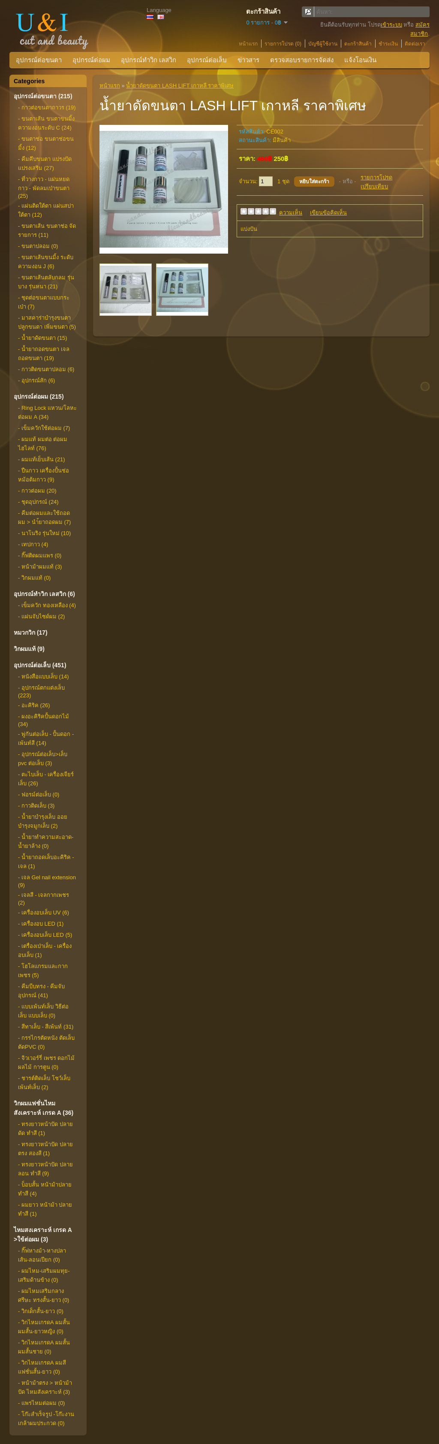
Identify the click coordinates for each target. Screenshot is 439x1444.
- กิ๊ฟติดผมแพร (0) (39, 555)
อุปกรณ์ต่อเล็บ (207, 60)
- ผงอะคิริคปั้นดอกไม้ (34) (43, 720)
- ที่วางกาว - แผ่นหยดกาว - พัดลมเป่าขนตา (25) (44, 187)
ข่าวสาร (248, 60)
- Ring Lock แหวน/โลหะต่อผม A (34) (47, 412)
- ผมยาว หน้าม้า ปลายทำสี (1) (45, 1209)
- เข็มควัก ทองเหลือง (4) (47, 605)
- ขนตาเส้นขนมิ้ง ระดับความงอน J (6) (45, 261)
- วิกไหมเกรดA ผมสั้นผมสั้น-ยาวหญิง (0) (44, 1327)
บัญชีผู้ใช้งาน (322, 44)
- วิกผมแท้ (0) (34, 578)
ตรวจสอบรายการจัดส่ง (302, 60)
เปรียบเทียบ (374, 186)
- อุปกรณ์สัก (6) (36, 380)
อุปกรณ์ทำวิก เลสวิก (148, 60)
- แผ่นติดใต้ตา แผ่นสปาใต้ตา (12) (46, 210)
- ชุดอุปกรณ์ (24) (38, 502)
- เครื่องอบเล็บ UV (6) (43, 912)
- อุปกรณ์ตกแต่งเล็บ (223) (41, 691)
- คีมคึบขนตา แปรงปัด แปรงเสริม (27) (45, 163)
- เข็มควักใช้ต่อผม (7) (44, 428)
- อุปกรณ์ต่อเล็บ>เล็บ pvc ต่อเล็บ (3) (42, 758)
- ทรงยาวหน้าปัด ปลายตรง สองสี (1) (45, 1148)
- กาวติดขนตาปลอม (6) (46, 369)
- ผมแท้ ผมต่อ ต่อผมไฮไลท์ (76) (42, 443)
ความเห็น (290, 212)
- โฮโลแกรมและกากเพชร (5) (43, 970)
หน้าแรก (248, 44)
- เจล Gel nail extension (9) (47, 881)
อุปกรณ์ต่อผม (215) (39, 396)
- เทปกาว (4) (33, 544)
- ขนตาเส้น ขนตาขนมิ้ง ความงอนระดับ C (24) (46, 123)
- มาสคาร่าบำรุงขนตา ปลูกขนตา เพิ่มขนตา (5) (47, 322)
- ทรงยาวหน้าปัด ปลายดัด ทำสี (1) (45, 1128)
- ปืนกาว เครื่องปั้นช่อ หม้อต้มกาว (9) (43, 475)
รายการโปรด (376, 177)
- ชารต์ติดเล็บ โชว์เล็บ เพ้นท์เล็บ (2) (44, 1082)
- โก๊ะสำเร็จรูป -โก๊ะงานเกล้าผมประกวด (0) (46, 1418)
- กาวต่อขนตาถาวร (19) (47, 107)
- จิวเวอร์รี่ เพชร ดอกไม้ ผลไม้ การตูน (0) (46, 1062)
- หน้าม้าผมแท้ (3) (40, 566)
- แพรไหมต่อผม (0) (41, 1403)
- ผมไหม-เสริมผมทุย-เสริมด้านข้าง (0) (44, 1275)
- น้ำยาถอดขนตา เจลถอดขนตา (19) (43, 353)
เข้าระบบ (391, 24)
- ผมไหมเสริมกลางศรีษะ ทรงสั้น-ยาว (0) (43, 1295)
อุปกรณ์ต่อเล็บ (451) (40, 665)
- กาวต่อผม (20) (37, 490)
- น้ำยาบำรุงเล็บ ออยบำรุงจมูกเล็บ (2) (42, 821)
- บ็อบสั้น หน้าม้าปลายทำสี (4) (45, 1189)
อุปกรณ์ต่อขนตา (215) (43, 96)
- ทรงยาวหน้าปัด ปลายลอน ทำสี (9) (45, 1169)
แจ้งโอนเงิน (360, 60)
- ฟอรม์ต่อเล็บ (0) (38, 794)
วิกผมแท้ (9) (29, 648)
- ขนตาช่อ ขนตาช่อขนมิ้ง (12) (46, 143)
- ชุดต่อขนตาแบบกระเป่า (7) (43, 302)
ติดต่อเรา (415, 44)
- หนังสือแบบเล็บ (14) (43, 676)
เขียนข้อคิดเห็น (328, 212)
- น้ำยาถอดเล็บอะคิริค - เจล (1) (46, 861)
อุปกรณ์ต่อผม (91, 60)
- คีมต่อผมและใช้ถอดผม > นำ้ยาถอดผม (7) (44, 517)
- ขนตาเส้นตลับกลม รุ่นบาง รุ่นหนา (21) (46, 282)
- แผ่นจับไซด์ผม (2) (41, 616)
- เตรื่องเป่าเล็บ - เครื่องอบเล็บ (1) (45, 950)
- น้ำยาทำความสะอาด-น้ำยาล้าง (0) (45, 841)
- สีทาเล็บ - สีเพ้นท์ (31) (45, 1026)
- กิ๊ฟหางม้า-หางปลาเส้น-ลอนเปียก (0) (42, 1255)
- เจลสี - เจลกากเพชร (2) (43, 899)
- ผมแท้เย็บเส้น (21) (41, 459)
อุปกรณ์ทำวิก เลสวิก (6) (44, 593)
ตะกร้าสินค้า (358, 44)
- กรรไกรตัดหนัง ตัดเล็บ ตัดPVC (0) (46, 1042)
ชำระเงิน (388, 44)
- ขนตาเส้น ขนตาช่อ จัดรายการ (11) (47, 230)
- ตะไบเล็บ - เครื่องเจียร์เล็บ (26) (46, 779)
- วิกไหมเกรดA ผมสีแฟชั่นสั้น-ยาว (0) (42, 1367)
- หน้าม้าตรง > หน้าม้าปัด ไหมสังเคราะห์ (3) (45, 1387)
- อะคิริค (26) (34, 705)
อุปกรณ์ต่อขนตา (39, 60)
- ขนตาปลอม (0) (38, 246)
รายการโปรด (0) (283, 44)
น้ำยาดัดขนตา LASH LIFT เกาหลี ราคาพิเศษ (180, 85)
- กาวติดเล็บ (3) (36, 805)
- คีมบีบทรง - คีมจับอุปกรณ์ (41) (41, 991)
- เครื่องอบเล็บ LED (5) (45, 935)
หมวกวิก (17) (31, 632)
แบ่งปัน (249, 229)
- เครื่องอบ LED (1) (40, 923)
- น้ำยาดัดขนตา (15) (42, 338)
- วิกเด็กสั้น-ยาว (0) (40, 1311)
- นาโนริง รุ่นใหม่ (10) (44, 533)
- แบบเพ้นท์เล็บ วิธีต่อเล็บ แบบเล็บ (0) (43, 1011)
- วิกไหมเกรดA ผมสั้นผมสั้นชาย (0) (44, 1347)
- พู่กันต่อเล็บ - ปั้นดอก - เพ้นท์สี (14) (46, 738)
